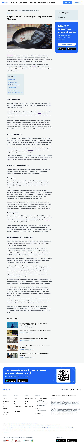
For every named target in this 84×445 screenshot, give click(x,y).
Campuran (28, 425)
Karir (15, 401)
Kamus (26, 401)
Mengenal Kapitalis (12, 82)
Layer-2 (72, 427)
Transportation (6, 432)
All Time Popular (6, 428)
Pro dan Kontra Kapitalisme (14, 84)
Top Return (37, 425)
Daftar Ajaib (77, 2)
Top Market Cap (14, 423)
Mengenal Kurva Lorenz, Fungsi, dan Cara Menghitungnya (35, 330)
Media (33, 430)
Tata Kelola (17, 411)
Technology (67, 430)
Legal (15, 398)
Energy (18, 430)
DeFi (66, 427)
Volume (21, 427)
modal (33, 66)
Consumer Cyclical (40, 430)
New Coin (26, 427)
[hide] (15, 76)
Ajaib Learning (29, 406)
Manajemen (17, 409)
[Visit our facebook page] (71, 389)
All (7, 427)
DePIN (11, 428)
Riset (26, 403)
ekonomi (30, 150)
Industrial (46, 430)
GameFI (57, 427)
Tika (8, 22)
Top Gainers (11, 427)
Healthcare (25, 430)
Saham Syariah (29, 423)
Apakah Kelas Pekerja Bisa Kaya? (15, 92)
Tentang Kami (17, 406)
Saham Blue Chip (21, 423)
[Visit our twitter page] (74, 389)
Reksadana (6, 401)
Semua (8, 423)
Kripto (4, 403)
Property (62, 430)
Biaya (15, 403)
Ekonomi (9, 13)
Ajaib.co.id (10, 55)
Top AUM (42, 425)
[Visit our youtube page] (77, 389)
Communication (73, 430)
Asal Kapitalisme (11, 79)
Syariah (32, 425)
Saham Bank (35, 423)
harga (39, 113)
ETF (21, 430)
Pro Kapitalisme (12, 87)
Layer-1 (30, 427)
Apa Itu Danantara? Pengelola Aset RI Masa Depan (33, 338)
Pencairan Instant (56, 425)
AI (33, 427)
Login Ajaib (67, 2)
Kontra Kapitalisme (13, 90)
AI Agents (48, 427)
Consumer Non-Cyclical (54, 430)
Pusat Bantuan (29, 398)
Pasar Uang (15, 425)
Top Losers (17, 427)
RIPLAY (23, 428)
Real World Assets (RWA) (39, 427)
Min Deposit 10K (48, 425)
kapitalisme (47, 220)
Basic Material (13, 430)
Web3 (69, 427)
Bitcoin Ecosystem (18, 428)
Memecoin (62, 427)
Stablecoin (52, 427)
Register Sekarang (67, 44)
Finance (30, 430)
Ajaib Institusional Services (6, 412)
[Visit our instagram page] (80, 389)
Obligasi (20, 425)
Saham (5, 398)
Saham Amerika (5, 407)
